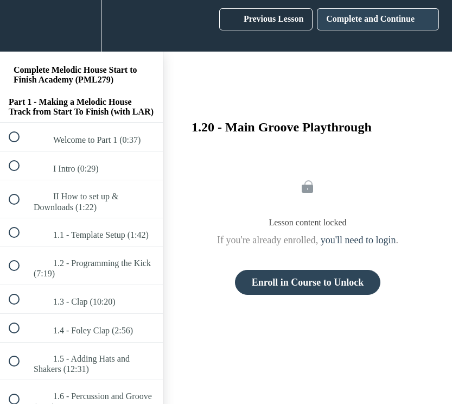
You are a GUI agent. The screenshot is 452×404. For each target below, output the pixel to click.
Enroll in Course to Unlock (308, 282)
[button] (20, 26)
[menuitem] (81, 26)
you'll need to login (358, 240)
